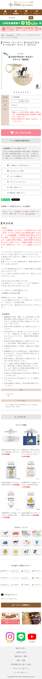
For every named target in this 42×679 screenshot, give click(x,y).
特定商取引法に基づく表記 (21, 664)
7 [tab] (28, 93)
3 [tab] (19, 93)
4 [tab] (21, 93)
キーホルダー (10, 35)
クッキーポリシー (21, 672)
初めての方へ (21, 648)
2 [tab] (17, 93)
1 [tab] (15, 93)
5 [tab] (24, 93)
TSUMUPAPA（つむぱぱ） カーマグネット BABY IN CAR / (10, 515)
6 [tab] (26, 93)
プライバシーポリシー (21, 668)
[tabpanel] (21, 70)
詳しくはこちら (30, 214)
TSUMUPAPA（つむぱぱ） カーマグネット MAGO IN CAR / (30, 485)
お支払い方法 (21, 652)
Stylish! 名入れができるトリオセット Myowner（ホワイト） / (10, 452)
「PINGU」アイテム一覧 (10, 293)
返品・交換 (21, 660)
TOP (2, 35)
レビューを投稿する (21, 605)
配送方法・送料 (21, 656)
